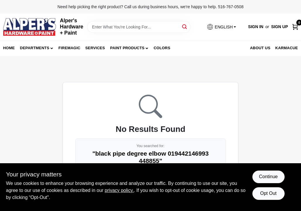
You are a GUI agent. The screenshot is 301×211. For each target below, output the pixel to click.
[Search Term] (138, 27)
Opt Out (268, 193)
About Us (260, 48)
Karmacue (286, 48)
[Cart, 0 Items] (295, 27)
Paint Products (127, 48)
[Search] (185, 26)
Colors (162, 48)
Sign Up (279, 26)
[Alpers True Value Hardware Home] (29, 27)
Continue (268, 176)
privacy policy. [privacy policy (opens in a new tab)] (119, 190)
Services (95, 48)
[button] (221, 27)
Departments (34, 48)
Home (9, 48)
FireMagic (70, 48)
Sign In (255, 26)
